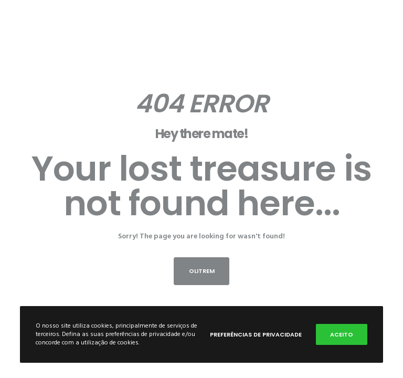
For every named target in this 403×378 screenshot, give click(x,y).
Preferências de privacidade (256, 334)
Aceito (341, 334)
